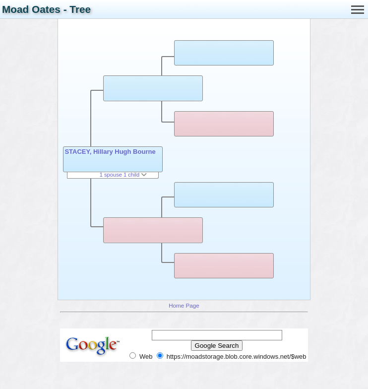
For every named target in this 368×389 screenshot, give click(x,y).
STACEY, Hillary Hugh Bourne (109, 151)
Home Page (184, 305)
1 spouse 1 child (123, 175)
